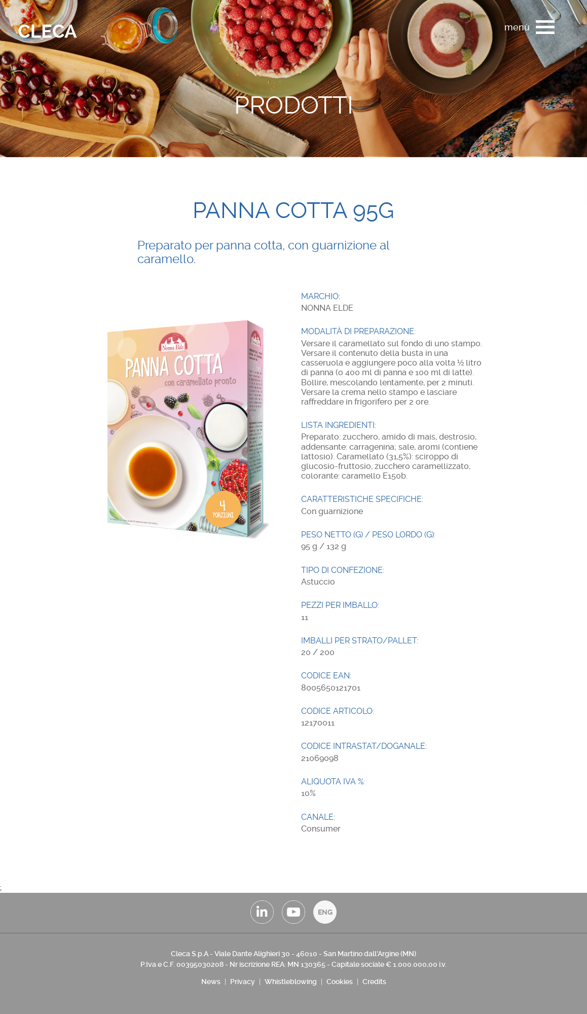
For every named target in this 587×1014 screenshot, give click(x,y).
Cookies (339, 981)
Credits (374, 981)
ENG (325, 912)
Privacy (242, 981)
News (211, 981)
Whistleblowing (291, 981)
